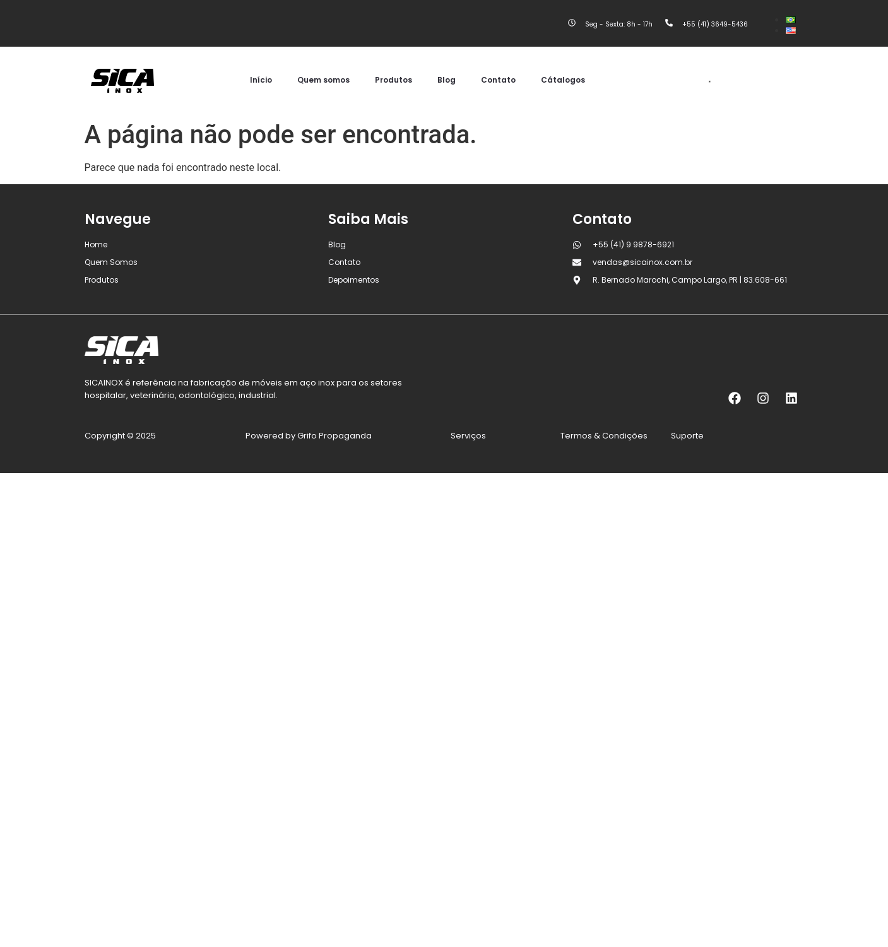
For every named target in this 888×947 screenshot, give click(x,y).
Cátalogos (563, 79)
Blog (446, 79)
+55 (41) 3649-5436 (715, 24)
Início (261, 79)
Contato (498, 79)
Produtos (393, 79)
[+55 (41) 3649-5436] (669, 23)
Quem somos (323, 79)
